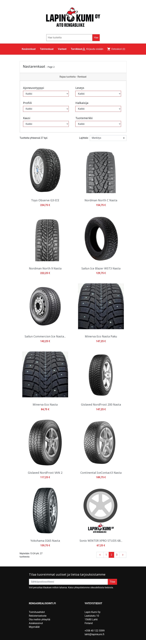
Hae (96, 37)
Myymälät (34, 626)
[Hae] (69, 37)
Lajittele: (83, 137)
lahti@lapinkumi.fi (94, 634)
